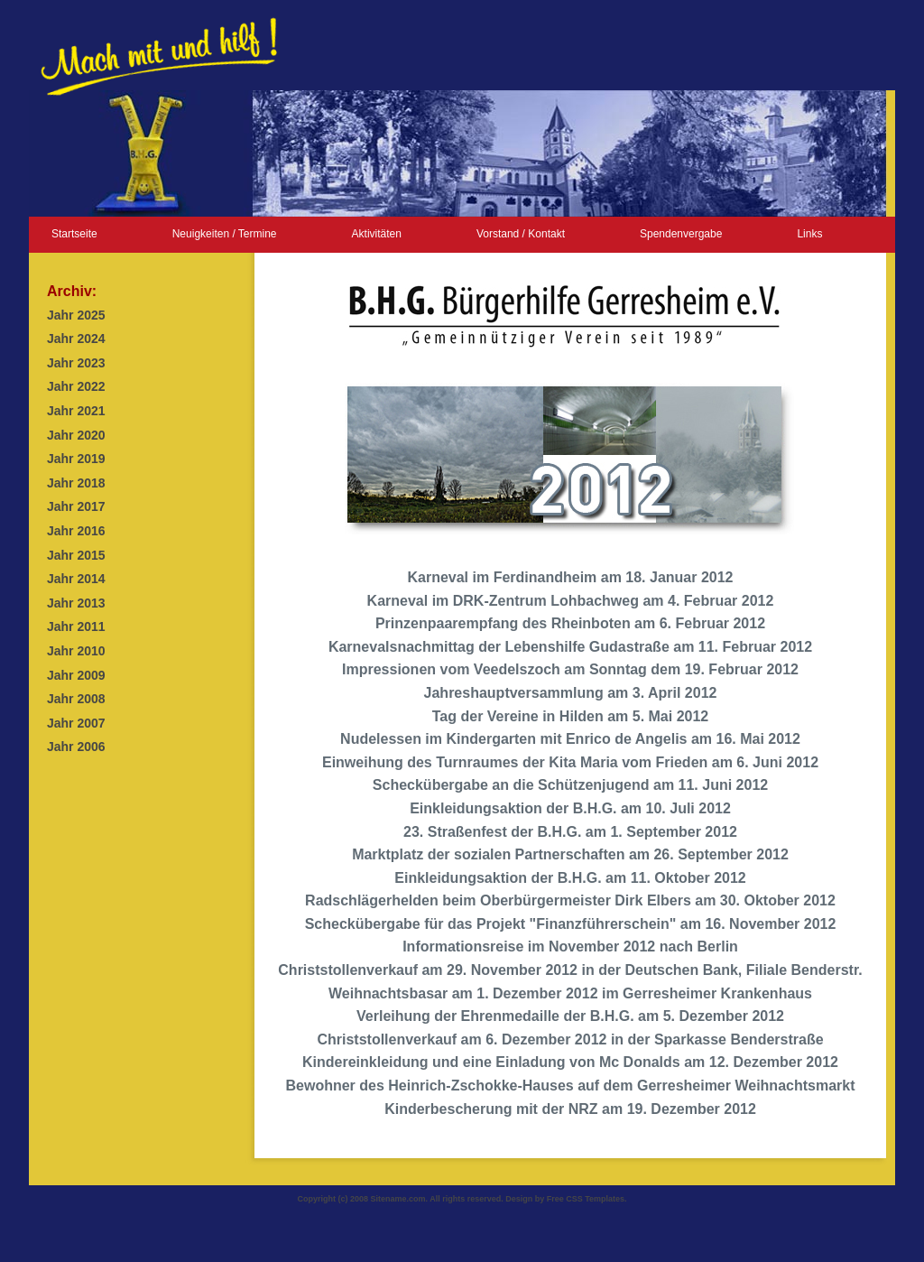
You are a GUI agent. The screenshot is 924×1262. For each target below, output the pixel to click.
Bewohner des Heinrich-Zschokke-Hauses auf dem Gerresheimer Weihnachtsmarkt (570, 1085)
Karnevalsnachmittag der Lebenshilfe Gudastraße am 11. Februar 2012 (570, 646)
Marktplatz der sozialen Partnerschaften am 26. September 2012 (570, 854)
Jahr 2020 (76, 435)
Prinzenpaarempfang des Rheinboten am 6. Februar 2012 (570, 623)
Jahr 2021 (76, 411)
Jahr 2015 (76, 555)
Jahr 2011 (76, 626)
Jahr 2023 (76, 363)
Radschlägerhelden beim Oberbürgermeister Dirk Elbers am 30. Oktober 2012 (570, 900)
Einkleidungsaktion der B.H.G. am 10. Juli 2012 (570, 808)
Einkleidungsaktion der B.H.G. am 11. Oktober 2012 (569, 878)
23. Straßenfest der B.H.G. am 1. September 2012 (570, 832)
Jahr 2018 (76, 483)
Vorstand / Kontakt (520, 233)
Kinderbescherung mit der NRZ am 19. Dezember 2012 (570, 1109)
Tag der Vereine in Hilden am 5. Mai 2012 (570, 716)
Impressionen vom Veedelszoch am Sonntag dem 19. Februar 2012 (570, 669)
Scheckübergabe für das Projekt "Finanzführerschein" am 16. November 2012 (570, 924)
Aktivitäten (377, 233)
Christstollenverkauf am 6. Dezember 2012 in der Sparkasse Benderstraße (570, 1039)
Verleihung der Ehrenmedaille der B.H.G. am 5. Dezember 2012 (570, 1016)
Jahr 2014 (76, 578)
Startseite (74, 233)
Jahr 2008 (76, 698)
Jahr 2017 (76, 506)
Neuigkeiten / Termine (224, 233)
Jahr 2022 (76, 386)
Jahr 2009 (76, 675)
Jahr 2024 (76, 338)
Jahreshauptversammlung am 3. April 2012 (570, 693)
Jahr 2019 (76, 458)
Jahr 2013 (76, 603)
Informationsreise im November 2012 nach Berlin (570, 946)
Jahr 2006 (76, 746)
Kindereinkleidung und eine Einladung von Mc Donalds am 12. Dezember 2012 (570, 1062)
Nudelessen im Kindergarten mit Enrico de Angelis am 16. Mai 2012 (570, 739)
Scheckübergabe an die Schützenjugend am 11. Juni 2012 (570, 785)
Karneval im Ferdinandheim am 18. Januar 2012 (570, 577)
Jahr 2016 (76, 531)
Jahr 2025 (76, 315)
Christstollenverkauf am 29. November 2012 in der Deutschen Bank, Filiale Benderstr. (570, 970)
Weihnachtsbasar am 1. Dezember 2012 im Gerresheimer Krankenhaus (570, 993)
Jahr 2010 (76, 651)
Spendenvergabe (681, 233)
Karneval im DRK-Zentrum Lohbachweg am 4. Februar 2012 (570, 600)
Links (809, 233)
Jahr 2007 (76, 723)
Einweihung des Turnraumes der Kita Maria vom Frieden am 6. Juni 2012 (570, 762)
